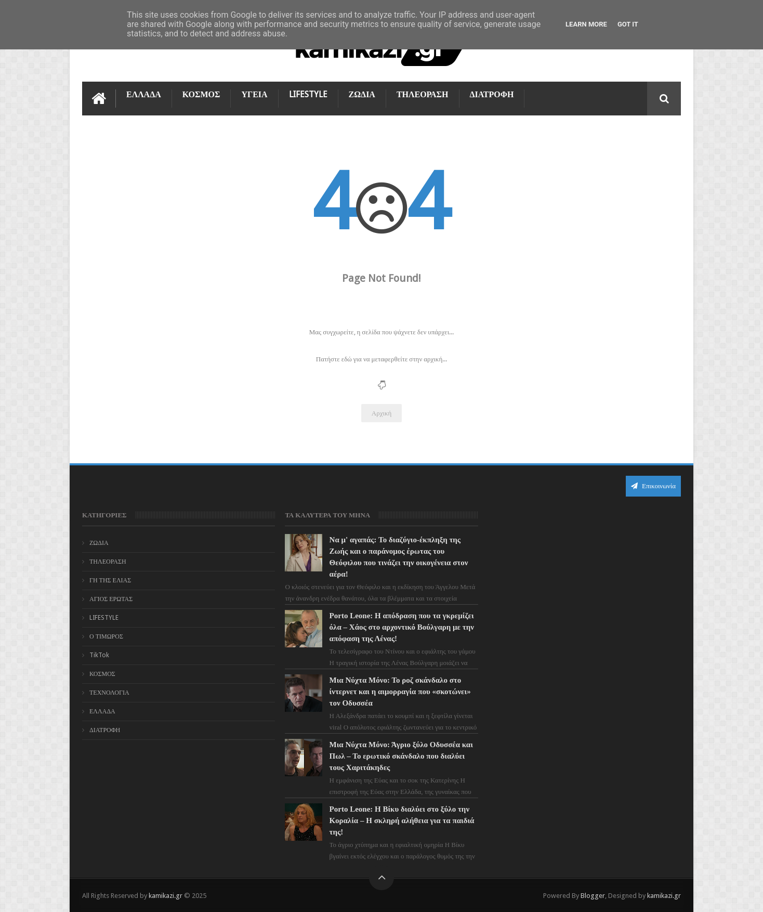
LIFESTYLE (308, 94)
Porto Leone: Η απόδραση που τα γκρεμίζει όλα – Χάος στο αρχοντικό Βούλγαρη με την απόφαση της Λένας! (402, 627)
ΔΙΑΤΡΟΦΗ (492, 94)
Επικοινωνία (653, 486)
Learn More (586, 24)
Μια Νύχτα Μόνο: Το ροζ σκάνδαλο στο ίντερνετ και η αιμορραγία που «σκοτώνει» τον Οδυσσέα (400, 691)
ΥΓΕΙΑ (254, 94)
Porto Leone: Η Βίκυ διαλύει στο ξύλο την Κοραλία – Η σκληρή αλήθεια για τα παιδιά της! (402, 820)
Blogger (593, 896)
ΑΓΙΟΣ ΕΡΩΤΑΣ (111, 599)
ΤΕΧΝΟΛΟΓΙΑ (109, 692)
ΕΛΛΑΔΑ (143, 94)
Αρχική (382, 413)
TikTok (99, 655)
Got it (627, 24)
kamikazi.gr (165, 896)
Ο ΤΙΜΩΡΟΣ (106, 636)
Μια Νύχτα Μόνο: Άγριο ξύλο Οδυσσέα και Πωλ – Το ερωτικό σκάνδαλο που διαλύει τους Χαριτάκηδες (401, 756)
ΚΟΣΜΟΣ (201, 94)
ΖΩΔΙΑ (362, 94)
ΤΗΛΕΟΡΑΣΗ (423, 94)
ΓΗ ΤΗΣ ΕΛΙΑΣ (110, 580)
